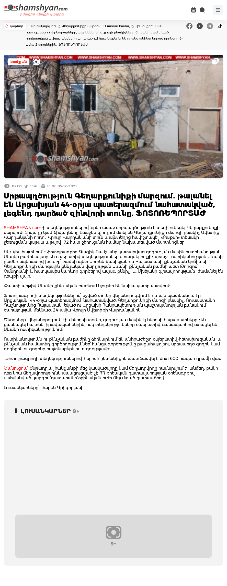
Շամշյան (18, 62)
